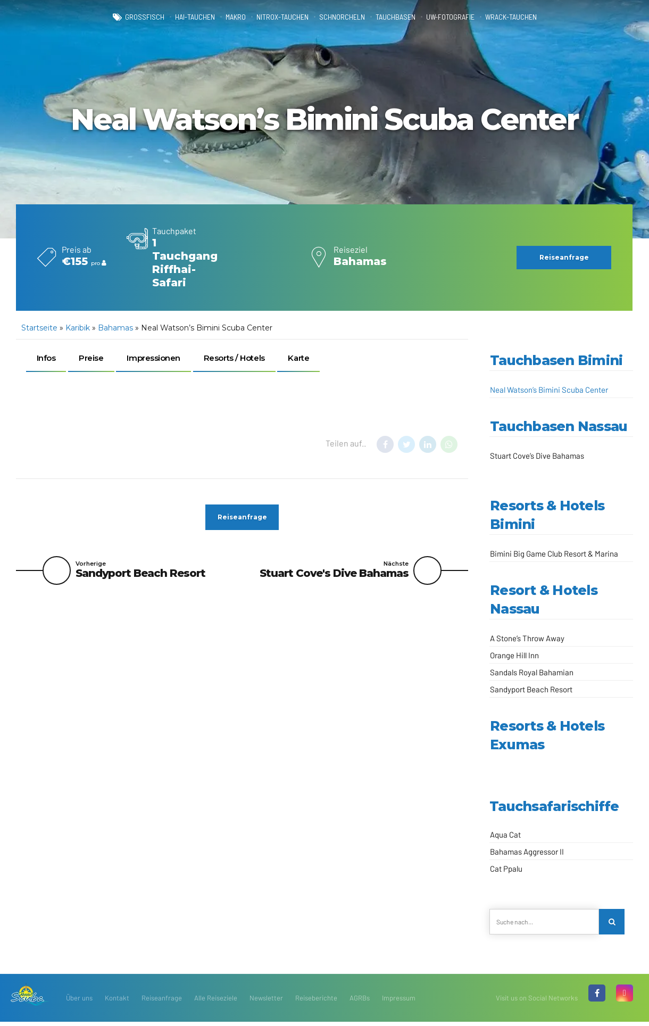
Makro (216, 17)
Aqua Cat (505, 834)
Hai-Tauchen (169, 17)
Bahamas (115, 328)
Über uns (79, 1002)
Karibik (77, 328)
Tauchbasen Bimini (556, 360)
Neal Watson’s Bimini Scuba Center (549, 389)
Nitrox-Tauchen (272, 17)
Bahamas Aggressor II (527, 851)
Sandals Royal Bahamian (531, 672)
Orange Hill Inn (514, 655)
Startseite (39, 328)
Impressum (398, 1002)
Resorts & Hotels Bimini (547, 515)
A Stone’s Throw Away (527, 638)
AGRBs (360, 1002)
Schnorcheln (342, 17)
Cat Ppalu (506, 868)
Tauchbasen (404, 17)
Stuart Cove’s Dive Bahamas (537, 455)
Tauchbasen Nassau (558, 426)
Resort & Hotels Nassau (543, 599)
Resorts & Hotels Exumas (547, 735)
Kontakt (117, 1002)
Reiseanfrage (162, 1002)
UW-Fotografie (469, 17)
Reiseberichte (316, 1002)
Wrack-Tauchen (541, 17)
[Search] (614, 924)
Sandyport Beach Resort (531, 689)
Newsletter (266, 1002)
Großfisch (111, 17)
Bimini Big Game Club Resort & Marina (554, 553)
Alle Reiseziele (215, 1002)
